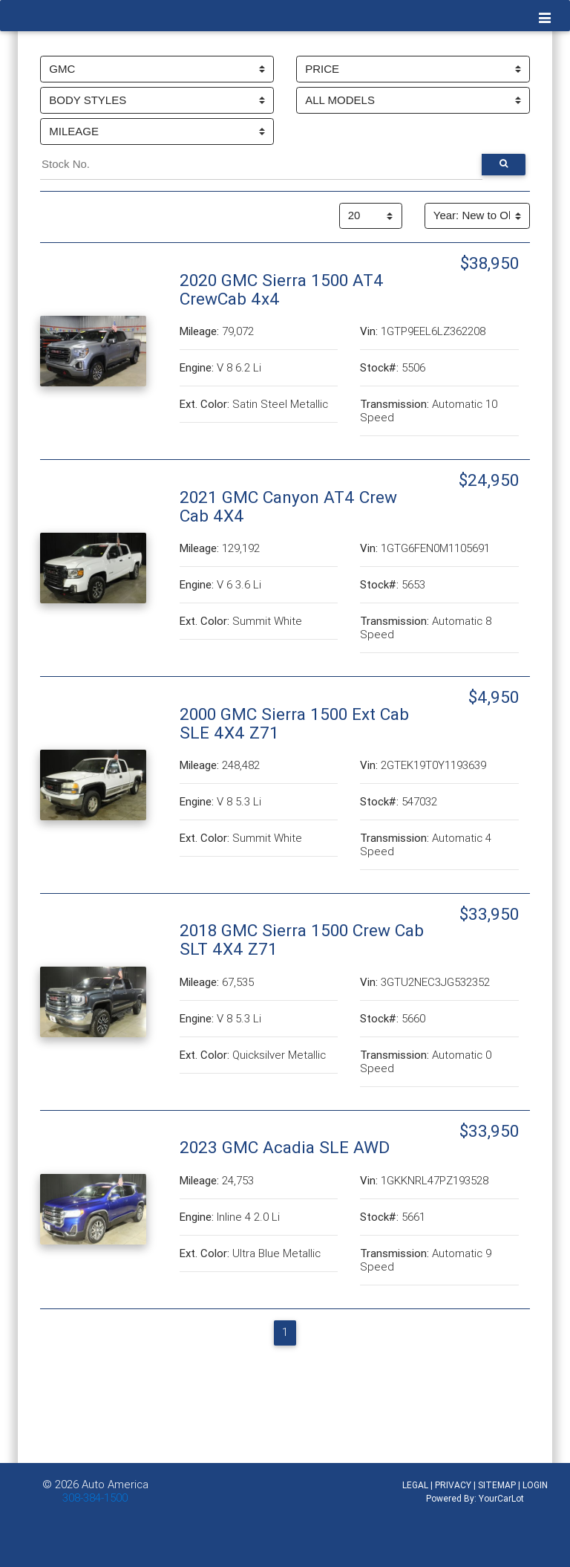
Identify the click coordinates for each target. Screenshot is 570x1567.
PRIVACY (453, 1484)
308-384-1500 (95, 1497)
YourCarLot (501, 1498)
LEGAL (415, 1484)
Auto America (115, 1484)
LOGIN (535, 1484)
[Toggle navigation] (545, 18)
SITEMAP (497, 1484)
